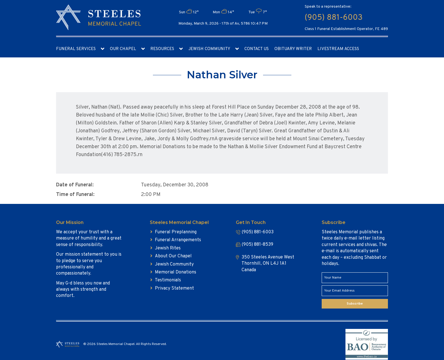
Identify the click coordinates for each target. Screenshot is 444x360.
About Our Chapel (173, 256)
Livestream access (338, 49)
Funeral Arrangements (178, 240)
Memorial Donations (175, 272)
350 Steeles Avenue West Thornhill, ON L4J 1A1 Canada (268, 264)
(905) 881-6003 (333, 18)
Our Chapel (123, 49)
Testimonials (168, 280)
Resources (162, 49)
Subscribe (355, 303)
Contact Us (256, 49)
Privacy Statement (174, 288)
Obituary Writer (293, 49)
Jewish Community (209, 49)
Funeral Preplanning (176, 232)
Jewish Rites (168, 248)
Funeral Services (76, 49)
